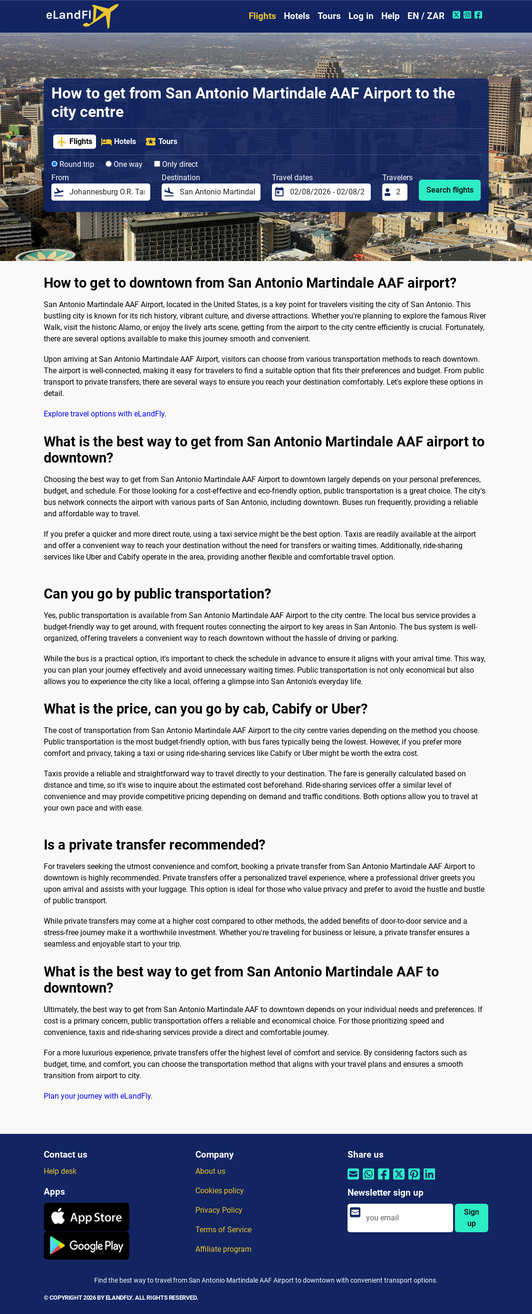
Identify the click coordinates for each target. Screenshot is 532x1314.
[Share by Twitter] (399, 1180)
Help (390, 15)
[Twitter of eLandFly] (457, 14)
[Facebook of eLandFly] (479, 14)
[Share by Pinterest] (414, 1180)
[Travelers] (398, 192)
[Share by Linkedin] (429, 1180)
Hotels (297, 15)
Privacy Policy (218, 1210)
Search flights (450, 189)
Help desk (60, 1171)
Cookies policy (219, 1190)
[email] (406, 1218)
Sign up (471, 1218)
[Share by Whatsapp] (368, 1180)
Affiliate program (223, 1249)
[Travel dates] (327, 192)
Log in (361, 15)
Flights (262, 15)
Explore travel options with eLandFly (104, 413)
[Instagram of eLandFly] (468, 14)
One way (124, 164)
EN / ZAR (426, 15)
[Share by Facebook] (383, 1180)
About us (210, 1171)
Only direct (176, 164)
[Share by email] (353, 1180)
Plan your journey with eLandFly (97, 1096)
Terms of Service (223, 1229)
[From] (107, 192)
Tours (329, 15)
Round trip (72, 164)
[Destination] (217, 192)
